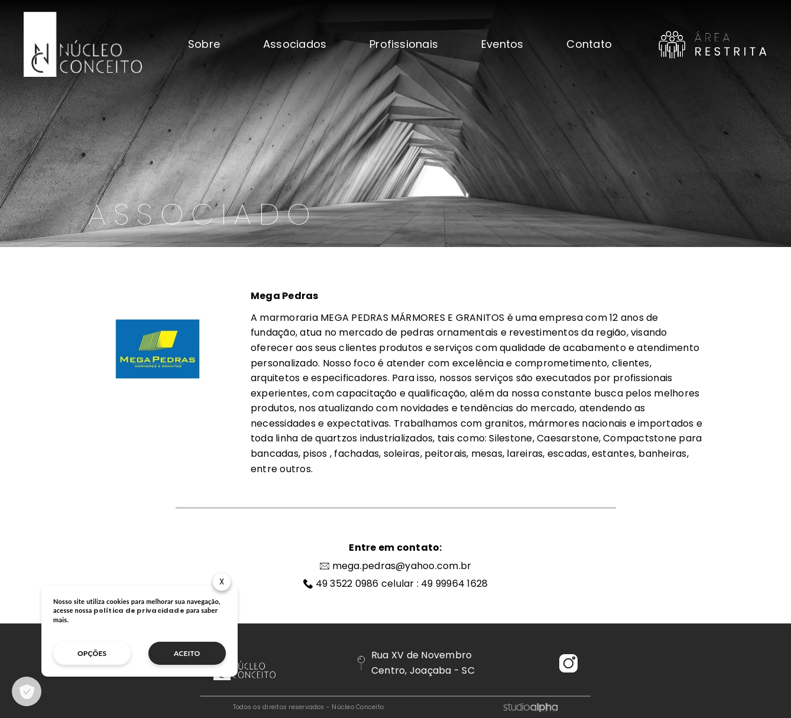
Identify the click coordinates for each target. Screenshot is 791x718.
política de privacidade (138, 610)
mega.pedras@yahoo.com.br (402, 566)
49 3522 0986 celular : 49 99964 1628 (402, 583)
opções (92, 653)
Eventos (502, 44)
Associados (294, 44)
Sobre (204, 44)
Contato (589, 44)
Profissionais (403, 44)
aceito (187, 653)
